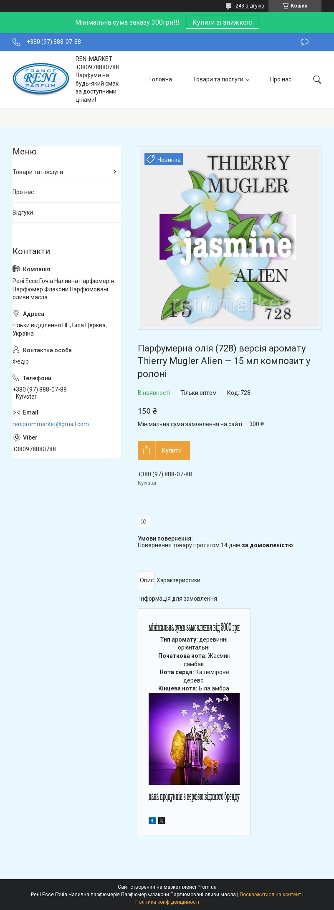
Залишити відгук (305, 42)
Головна (160, 79)
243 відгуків (249, 6)
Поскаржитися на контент (270, 894)
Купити (172, 450)
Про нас (280, 79)
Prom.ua (207, 887)
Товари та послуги (218, 79)
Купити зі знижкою (222, 22)
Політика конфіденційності (167, 902)
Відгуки (23, 212)
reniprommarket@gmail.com (51, 424)
